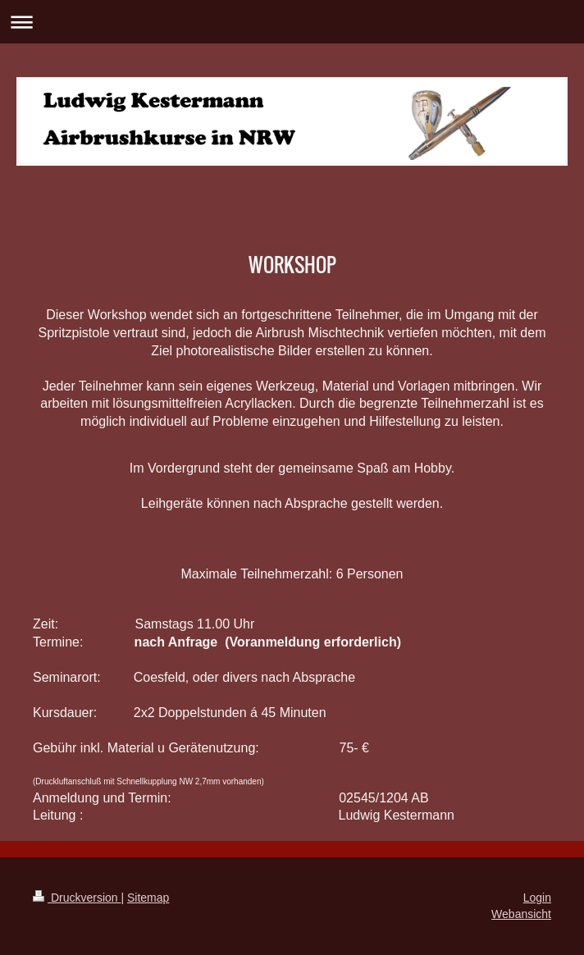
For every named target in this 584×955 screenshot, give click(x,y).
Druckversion (77, 897)
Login (537, 897)
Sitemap (148, 897)
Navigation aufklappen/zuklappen (292, 21)
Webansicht (521, 914)
